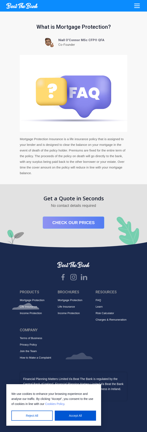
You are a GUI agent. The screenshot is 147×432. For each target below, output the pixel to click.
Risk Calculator (105, 313)
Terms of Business (31, 338)
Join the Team (28, 351)
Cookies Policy (54, 404)
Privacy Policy (28, 344)
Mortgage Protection (32, 300)
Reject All (32, 415)
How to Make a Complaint (35, 357)
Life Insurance (28, 306)
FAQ (98, 300)
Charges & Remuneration (111, 319)
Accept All (75, 415)
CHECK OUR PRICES (73, 222)
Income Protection (31, 313)
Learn (99, 306)
